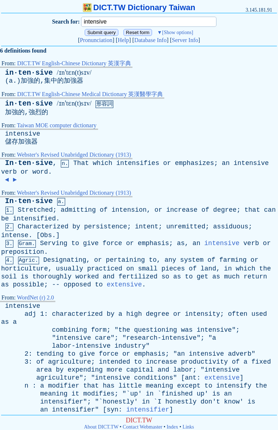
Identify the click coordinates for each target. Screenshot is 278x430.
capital (140, 369)
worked (87, 276)
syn (112, 409)
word (40, 171)
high (134, 314)
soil (9, 276)
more (114, 369)
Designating (64, 260)
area (44, 369)
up (134, 393)
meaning (159, 385)
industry (130, 346)
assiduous (230, 226)
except (189, 385)
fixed (261, 361)
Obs (46, 235)
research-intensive (161, 338)
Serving (53, 243)
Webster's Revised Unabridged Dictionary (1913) (74, 155)
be (5, 218)
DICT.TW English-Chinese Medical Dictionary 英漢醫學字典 (90, 94)
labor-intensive (81, 346)
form (98, 330)
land (208, 268)
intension (129, 210)
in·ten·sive (29, 73)
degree (225, 210)
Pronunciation (96, 40)
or (167, 163)
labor (183, 369)
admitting (78, 210)
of (104, 210)
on (130, 268)
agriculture (69, 361)
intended (114, 361)
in (228, 268)
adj (30, 314)
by (76, 226)
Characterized (43, 226)
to (75, 243)
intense (15, 235)
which (102, 163)
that (252, 210)
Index (172, 427)
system (192, 260)
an (226, 163)
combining (69, 330)
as (181, 243)
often (238, 314)
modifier (63, 385)
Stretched (35, 210)
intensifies (137, 163)
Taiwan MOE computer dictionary (57, 125)
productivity (204, 361)
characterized (77, 314)
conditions (153, 377)
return (255, 276)
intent (147, 226)
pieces (173, 268)
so (165, 276)
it (75, 393)
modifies (98, 393)
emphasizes (194, 163)
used (259, 314)
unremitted (185, 226)
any (170, 260)
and (108, 276)
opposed (77, 284)
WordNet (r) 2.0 (35, 297)
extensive (124, 284)
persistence (105, 226)
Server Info (185, 40)
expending (85, 369)
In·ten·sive (29, 163)
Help (123, 40)
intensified (34, 218)
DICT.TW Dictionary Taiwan (139, 7)
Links (188, 427)
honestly (118, 401)
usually (69, 268)
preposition (22, 252)
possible (28, 284)
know (232, 401)
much (232, 276)
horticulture (24, 268)
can (269, 210)
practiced (104, 268)
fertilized (137, 276)
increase (181, 210)
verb (9, 171)
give (90, 243)
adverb (240, 353)
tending (50, 353)
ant (191, 377)
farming (233, 260)
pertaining (125, 260)
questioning (155, 330)
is (25, 276)
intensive (22, 133)
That (81, 163)
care (102, 338)
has (108, 385)
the (265, 268)
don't (210, 401)
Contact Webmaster (142, 427)
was (187, 330)
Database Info (150, 40)
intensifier (61, 401)
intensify (233, 385)
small (147, 268)
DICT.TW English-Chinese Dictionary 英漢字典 (74, 63)
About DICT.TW (101, 427)
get (202, 276)
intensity (202, 314)
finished (177, 393)
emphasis (153, 243)
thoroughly (51, 276)
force (112, 243)
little (130, 385)
